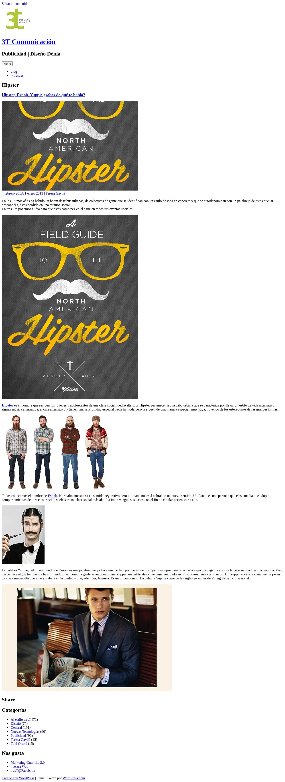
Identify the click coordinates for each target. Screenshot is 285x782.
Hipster (8, 405)
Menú (7, 63)
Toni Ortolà (19, 743)
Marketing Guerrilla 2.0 (28, 762)
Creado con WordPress (18, 778)
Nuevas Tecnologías (25, 731)
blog (14, 71)
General (16, 727)
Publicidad (18, 735)
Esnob (52, 496)
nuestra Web (19, 766)
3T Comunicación (29, 42)
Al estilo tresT (21, 719)
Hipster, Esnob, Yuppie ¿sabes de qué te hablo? (43, 94)
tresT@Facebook (23, 770)
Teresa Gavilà (55, 193)
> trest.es (17, 75)
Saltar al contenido (15, 4)
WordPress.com (74, 778)
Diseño (16, 723)
